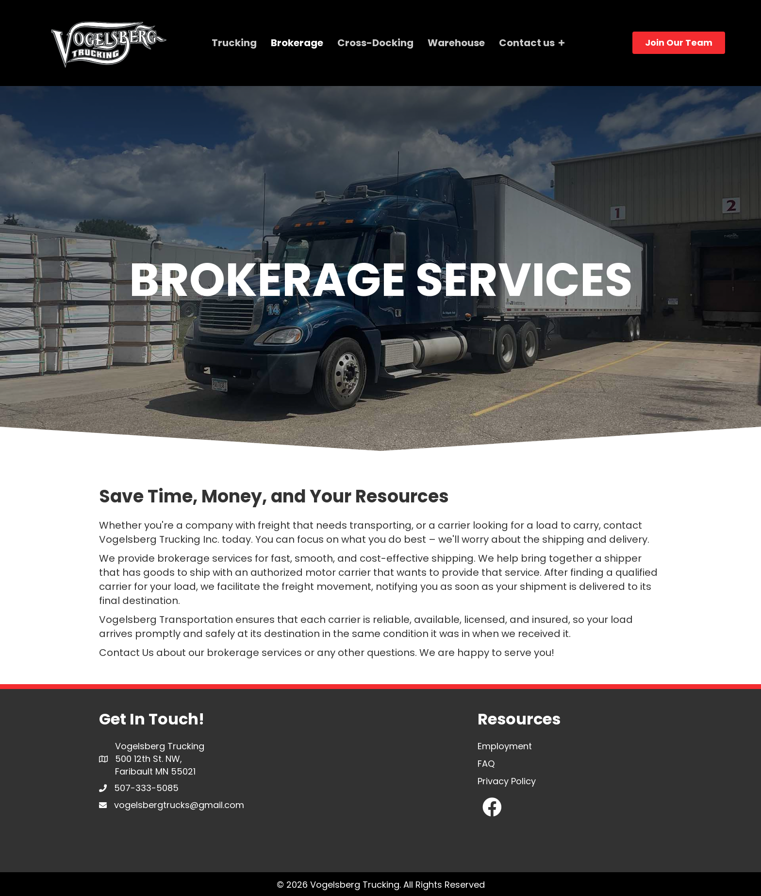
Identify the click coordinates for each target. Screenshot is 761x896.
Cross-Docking (375, 43)
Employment (505, 746)
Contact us (527, 43)
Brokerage (297, 43)
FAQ (486, 764)
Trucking (234, 43)
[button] (492, 807)
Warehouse (456, 43)
